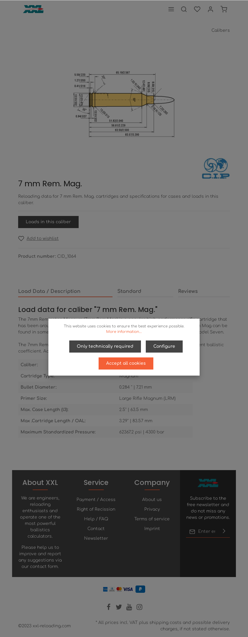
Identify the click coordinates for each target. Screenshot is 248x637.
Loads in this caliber (48, 222)
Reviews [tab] (188, 291)
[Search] (184, 9)
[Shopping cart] (224, 9)
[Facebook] (109, 609)
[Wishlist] (197, 9)
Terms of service (152, 519)
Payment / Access (96, 499)
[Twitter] (119, 609)
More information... (124, 332)
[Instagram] (139, 609)
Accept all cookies (126, 363)
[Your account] (210, 9)
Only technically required (105, 346)
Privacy (152, 509)
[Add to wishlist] (38, 238)
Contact (96, 528)
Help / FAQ (96, 519)
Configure (164, 346)
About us (152, 499)
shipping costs (165, 622)
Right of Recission (96, 509)
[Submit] (224, 532)
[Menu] (171, 9)
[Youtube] (130, 609)
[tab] (65, 291)
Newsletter (96, 538)
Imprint (152, 528)
